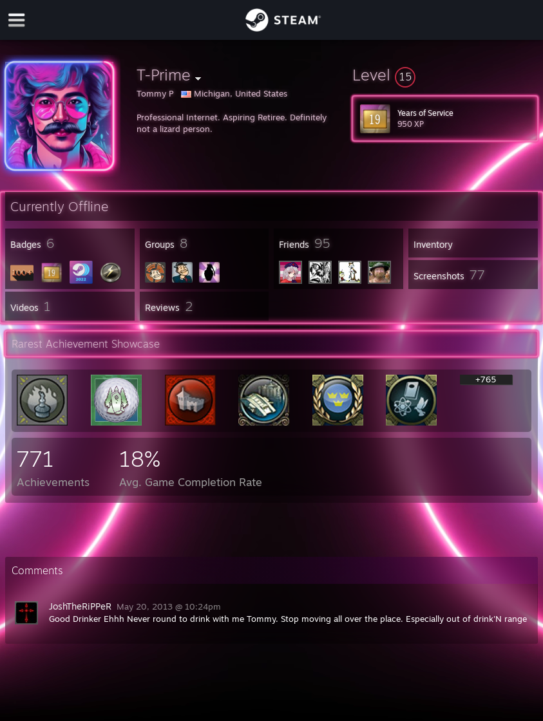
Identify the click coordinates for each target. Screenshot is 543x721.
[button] (445, 75)
